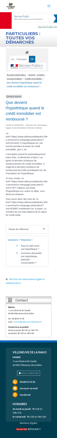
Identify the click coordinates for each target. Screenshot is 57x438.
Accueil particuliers (16, 75)
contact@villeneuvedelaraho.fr (27, 321)
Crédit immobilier (34, 78)
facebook (25, 394)
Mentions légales (28, 422)
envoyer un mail (29, 388)
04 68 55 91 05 (27, 381)
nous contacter (29, 373)
